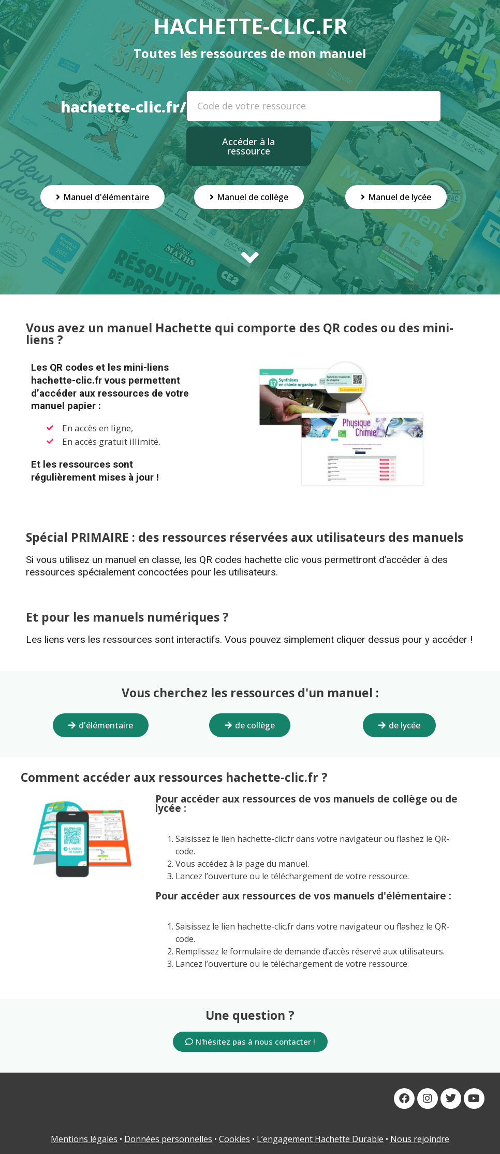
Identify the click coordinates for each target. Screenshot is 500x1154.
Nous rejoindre (419, 1139)
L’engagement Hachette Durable (320, 1139)
